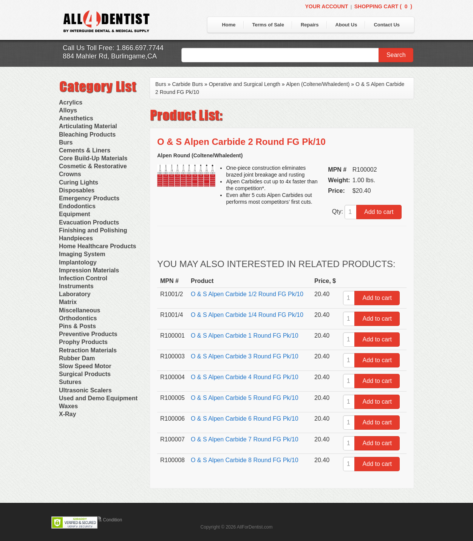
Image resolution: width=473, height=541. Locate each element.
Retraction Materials (88, 350)
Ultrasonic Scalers (85, 390)
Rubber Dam (77, 358)
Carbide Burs (187, 84)
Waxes (68, 406)
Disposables (76, 190)
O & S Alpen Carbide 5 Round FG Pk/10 (244, 398)
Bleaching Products (87, 134)
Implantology (78, 262)
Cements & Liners (84, 150)
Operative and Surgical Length (244, 84)
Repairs (310, 25)
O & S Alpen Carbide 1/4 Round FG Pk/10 (247, 315)
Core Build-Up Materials (93, 158)
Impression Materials (89, 270)
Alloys (68, 110)
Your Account (326, 6)
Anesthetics (76, 118)
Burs (66, 142)
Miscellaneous (79, 310)
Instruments (76, 286)
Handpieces (76, 238)
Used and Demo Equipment (98, 398)
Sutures (70, 382)
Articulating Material (88, 126)
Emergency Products (89, 198)
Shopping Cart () (383, 6)
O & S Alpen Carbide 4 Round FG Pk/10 (244, 377)
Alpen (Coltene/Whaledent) (317, 84)
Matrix (68, 302)
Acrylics (70, 102)
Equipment (74, 214)
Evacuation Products (89, 222)
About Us (346, 25)
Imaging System (82, 254)
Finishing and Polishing (93, 230)
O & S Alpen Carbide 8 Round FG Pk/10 (244, 460)
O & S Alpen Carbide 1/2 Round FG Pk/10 (247, 294)
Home (228, 25)
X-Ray (67, 414)
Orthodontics (78, 318)
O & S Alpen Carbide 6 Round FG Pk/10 (244, 418)
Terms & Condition (103, 520)
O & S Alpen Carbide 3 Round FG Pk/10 (244, 356)
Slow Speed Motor (85, 366)
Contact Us (387, 25)
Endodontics (77, 206)
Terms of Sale (268, 25)
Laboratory (75, 294)
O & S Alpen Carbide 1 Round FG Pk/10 (244, 335)
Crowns (70, 174)
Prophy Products (83, 342)
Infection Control (83, 278)
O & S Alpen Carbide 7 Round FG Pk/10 (244, 439)
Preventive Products (88, 334)
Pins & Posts (77, 326)
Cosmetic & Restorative (93, 166)
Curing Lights (78, 182)
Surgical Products (85, 374)
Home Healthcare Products (97, 246)
